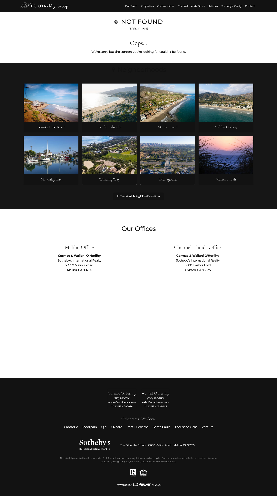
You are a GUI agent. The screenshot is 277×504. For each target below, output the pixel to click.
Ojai (104, 435)
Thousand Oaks (186, 435)
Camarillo (71, 435)
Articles (209, 5)
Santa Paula (161, 435)
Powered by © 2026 (138, 492)
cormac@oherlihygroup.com (122, 410)
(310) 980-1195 (155, 406)
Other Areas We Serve (138, 426)
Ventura (207, 435)
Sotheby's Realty (228, 5)
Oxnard (116, 435)
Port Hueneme (137, 435)
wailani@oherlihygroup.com (155, 410)
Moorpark (89, 435)
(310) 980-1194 (122, 406)
